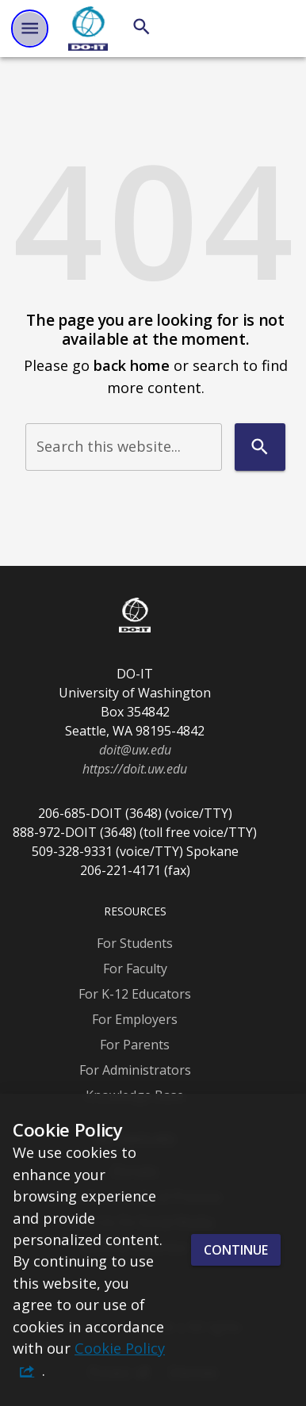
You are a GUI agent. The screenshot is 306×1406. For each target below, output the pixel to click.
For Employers (135, 1019)
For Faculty (135, 968)
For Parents (135, 1044)
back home (132, 365)
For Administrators (135, 1070)
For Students (135, 943)
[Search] (141, 26)
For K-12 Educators (134, 994)
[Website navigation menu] (30, 28)
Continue (236, 1250)
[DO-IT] (88, 28)
